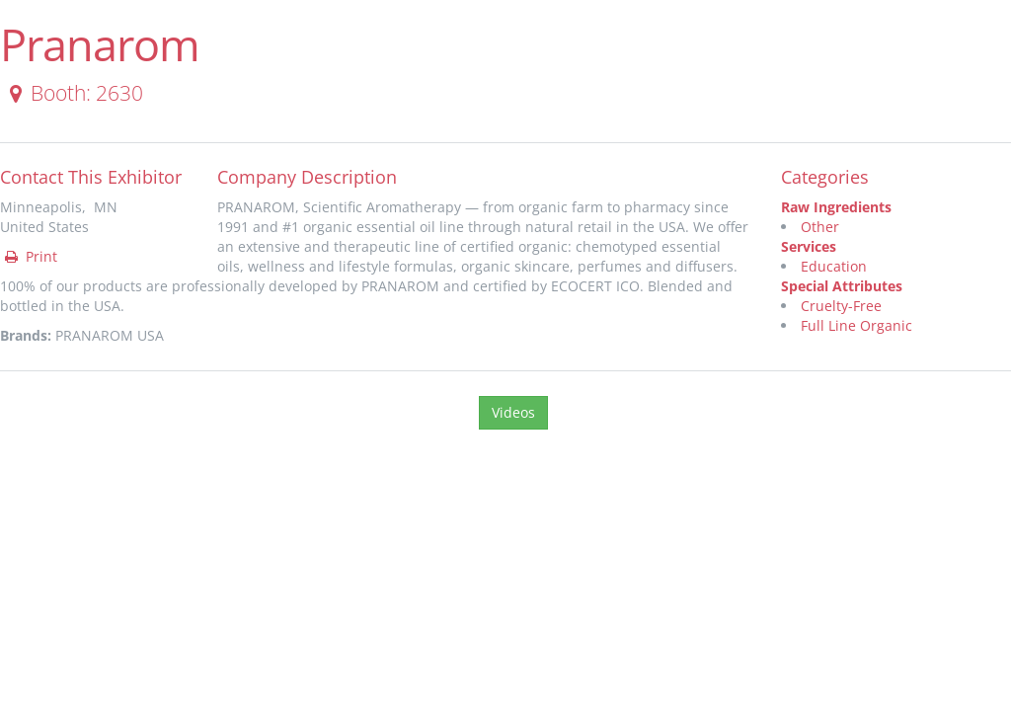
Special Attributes (841, 285)
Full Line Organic (856, 325)
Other (820, 226)
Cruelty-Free (841, 305)
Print (29, 256)
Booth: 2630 (72, 93)
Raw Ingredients (836, 207)
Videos (513, 412)
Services (808, 246)
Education (834, 266)
